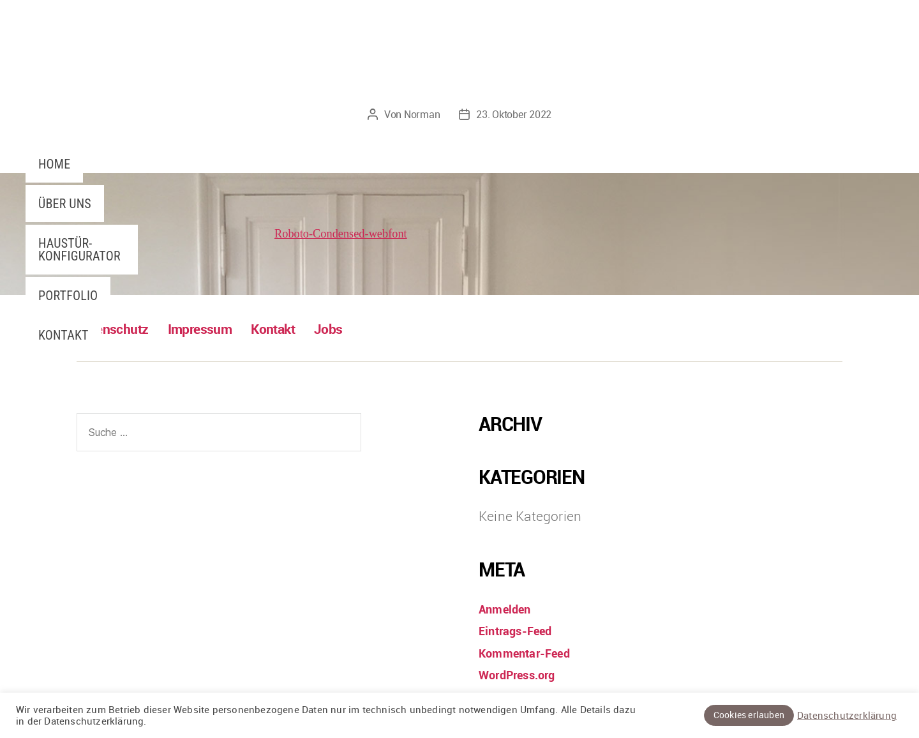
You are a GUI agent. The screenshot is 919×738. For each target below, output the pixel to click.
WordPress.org (524, 674)
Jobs (357, 328)
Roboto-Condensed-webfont (350, 233)
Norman (422, 114)
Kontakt (63, 335)
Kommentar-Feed (532, 652)
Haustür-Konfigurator (79, 250)
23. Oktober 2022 (513, 114)
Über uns (64, 203)
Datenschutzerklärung (847, 715)
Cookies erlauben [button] (749, 715)
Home (54, 164)
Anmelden (510, 608)
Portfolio (68, 295)
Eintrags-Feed (522, 630)
